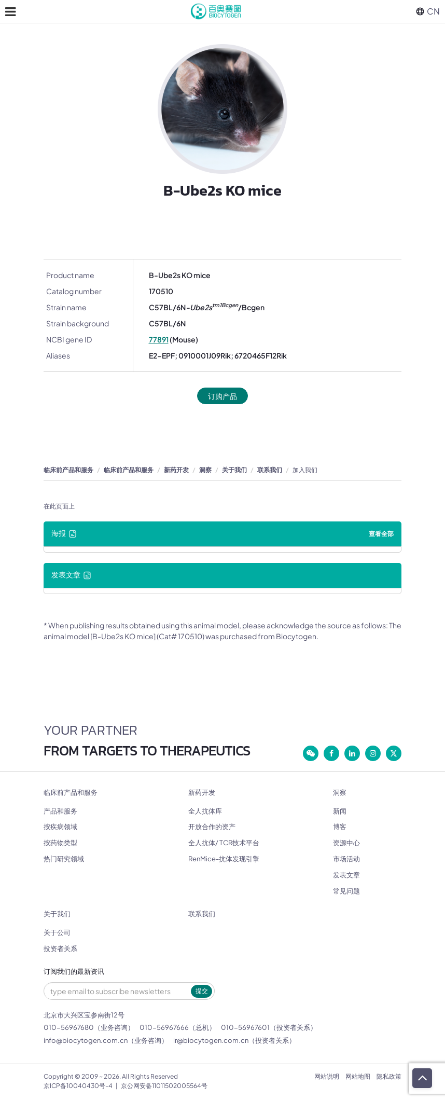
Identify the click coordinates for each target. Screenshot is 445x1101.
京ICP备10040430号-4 (78, 1086)
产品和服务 (60, 811)
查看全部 (381, 534)
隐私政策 (389, 1076)
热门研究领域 (64, 859)
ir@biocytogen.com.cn (210, 1040)
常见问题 (346, 891)
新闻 (339, 811)
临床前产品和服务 (68, 470)
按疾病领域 (60, 826)
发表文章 (346, 875)
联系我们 (269, 470)
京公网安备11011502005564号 (164, 1086)
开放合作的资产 (211, 826)
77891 (159, 339)
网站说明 (326, 1076)
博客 (339, 826)
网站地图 (357, 1076)
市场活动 (346, 859)
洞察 (205, 470)
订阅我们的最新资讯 (74, 971)
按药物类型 (60, 842)
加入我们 (305, 470)
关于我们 (234, 470)
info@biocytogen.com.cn (86, 1040)
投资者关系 (60, 948)
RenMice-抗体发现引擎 (223, 859)
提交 (202, 991)
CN (428, 11)
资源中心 (346, 842)
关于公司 (57, 932)
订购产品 (222, 396)
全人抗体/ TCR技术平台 (223, 842)
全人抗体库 (205, 811)
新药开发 (176, 470)
